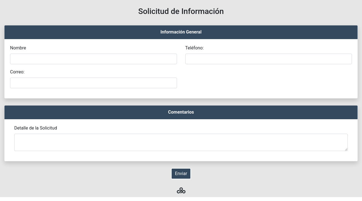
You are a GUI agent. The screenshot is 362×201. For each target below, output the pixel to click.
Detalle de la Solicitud (35, 128)
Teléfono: (194, 48)
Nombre (18, 48)
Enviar (181, 173)
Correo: (17, 72)
